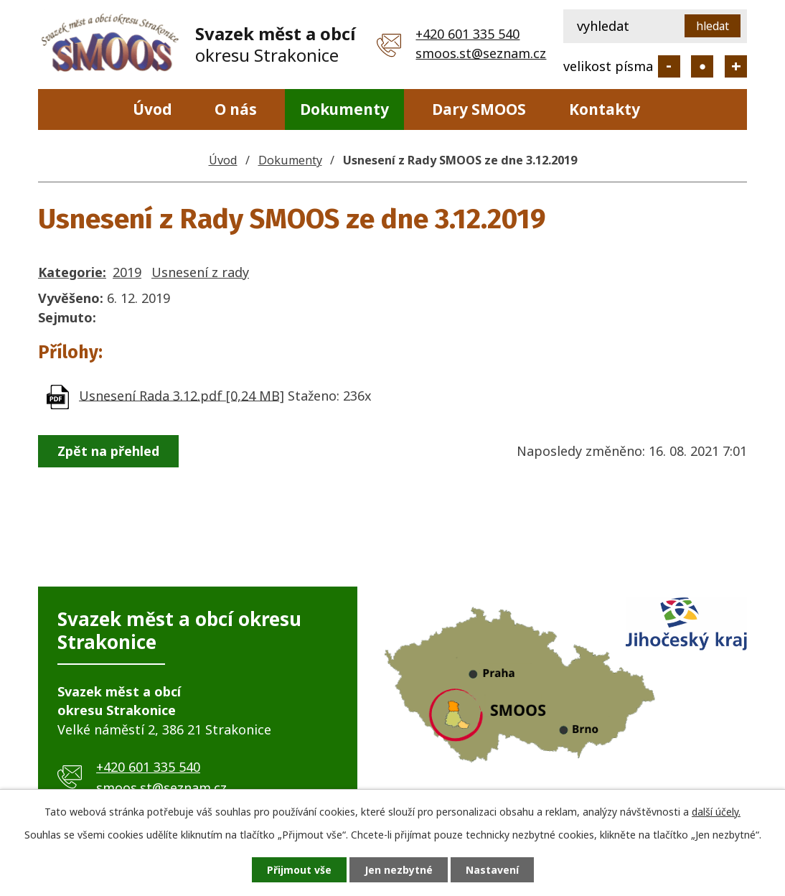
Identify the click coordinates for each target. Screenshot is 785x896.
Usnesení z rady (200, 272)
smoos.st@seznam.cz (480, 53)
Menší (669, 66)
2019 (127, 272)
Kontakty (604, 109)
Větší (736, 66)
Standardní (702, 66)
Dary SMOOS (479, 109)
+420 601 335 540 (467, 33)
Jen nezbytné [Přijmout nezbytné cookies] (399, 870)
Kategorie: (72, 272)
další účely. (716, 811)
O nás (236, 109)
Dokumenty (344, 109)
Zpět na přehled (108, 450)
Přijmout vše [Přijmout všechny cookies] (299, 870)
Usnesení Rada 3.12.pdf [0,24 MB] (181, 394)
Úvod (152, 109)
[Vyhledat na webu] (655, 26)
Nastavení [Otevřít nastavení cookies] (492, 870)
